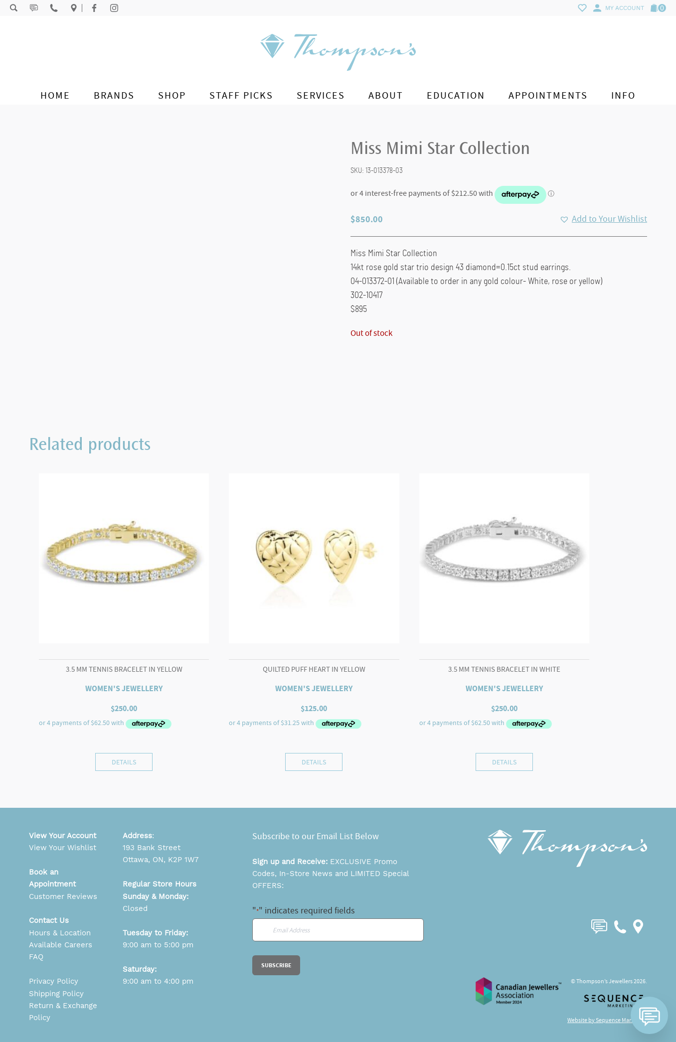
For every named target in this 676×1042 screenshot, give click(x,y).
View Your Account (62, 835)
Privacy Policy (53, 981)
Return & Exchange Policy (63, 1011)
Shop (172, 95)
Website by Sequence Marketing (607, 1020)
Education (456, 95)
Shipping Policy (56, 993)
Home (55, 95)
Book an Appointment (52, 878)
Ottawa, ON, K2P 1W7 (160, 859)
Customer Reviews (63, 896)
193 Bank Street (151, 847)
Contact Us (49, 920)
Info (623, 95)
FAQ (36, 956)
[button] (603, 219)
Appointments (548, 95)
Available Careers (60, 944)
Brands (114, 95)
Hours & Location (60, 932)
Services (321, 95)
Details (124, 761)
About (385, 95)
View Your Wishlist (62, 847)
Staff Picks (241, 95)
